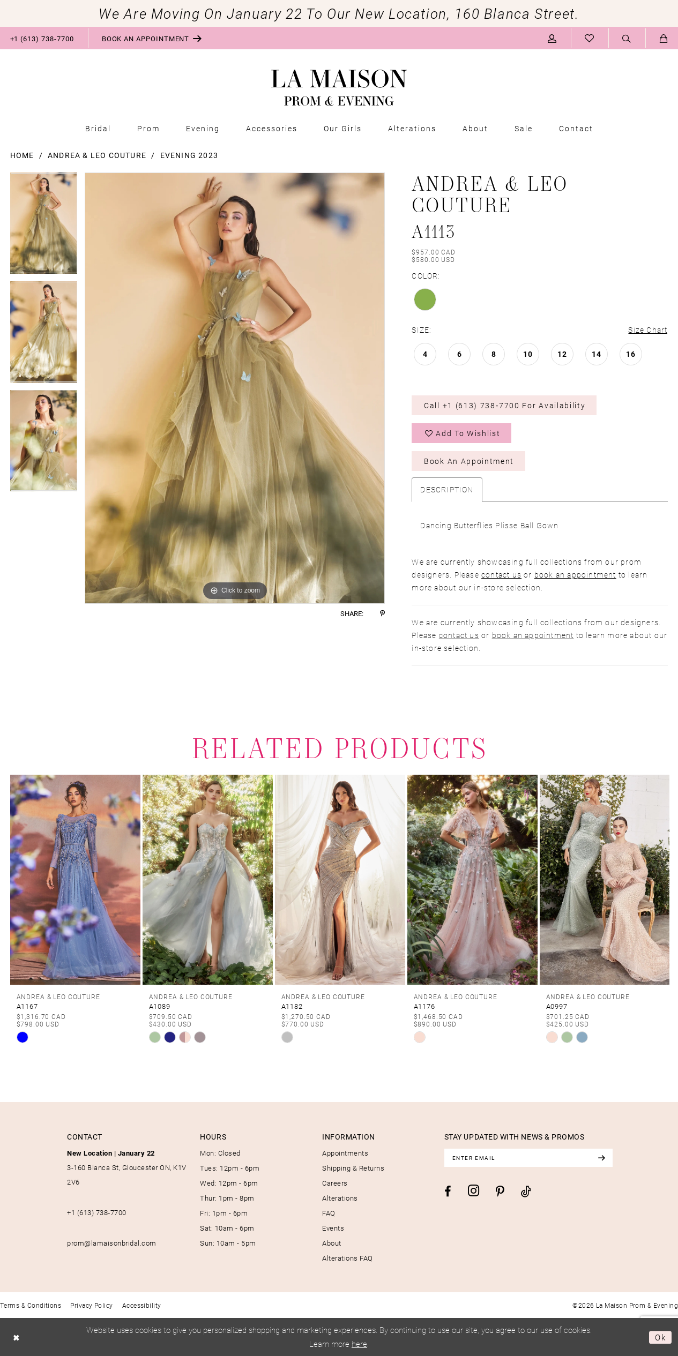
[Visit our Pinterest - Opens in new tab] (500, 1191)
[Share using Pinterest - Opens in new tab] (382, 613)
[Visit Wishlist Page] (589, 38)
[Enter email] (528, 1158)
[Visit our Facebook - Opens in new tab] (447, 1191)
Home (22, 155)
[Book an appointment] (152, 38)
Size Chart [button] (647, 330)
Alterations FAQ (347, 1258)
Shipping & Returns (353, 1168)
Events (333, 1228)
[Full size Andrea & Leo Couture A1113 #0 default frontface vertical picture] (234, 388)
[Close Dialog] (16, 1337)
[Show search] (626, 38)
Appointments (345, 1153)
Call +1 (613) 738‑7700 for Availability (504, 405)
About (331, 1243)
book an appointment (575, 575)
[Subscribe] (601, 1158)
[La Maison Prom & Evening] (339, 88)
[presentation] (75, 880)
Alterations (340, 1198)
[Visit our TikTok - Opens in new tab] (526, 1191)
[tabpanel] (44, 227)
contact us (501, 575)
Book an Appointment (469, 461)
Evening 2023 (189, 155)
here (359, 1343)
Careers (335, 1183)
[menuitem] (152, 38)
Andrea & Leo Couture (97, 155)
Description (446, 489)
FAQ (329, 1213)
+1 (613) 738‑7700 (96, 1212)
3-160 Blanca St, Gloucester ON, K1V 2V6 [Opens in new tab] (127, 1167)
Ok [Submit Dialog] (660, 1336)
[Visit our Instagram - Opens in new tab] (473, 1190)
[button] (552, 38)
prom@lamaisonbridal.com (112, 1243)
